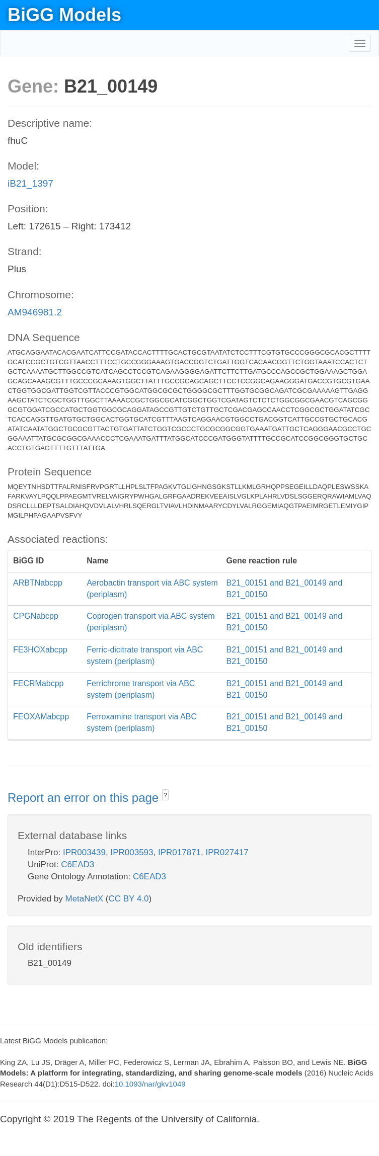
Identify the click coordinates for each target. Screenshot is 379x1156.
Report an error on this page (85, 797)
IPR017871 (179, 852)
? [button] (165, 795)
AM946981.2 (35, 312)
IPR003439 (84, 852)
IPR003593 (131, 852)
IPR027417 (227, 852)
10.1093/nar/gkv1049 (150, 1084)
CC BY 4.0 (128, 898)
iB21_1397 (30, 183)
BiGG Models (64, 15)
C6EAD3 (77, 864)
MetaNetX (84, 898)
